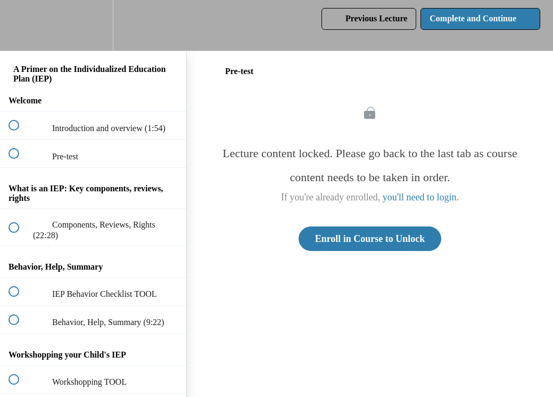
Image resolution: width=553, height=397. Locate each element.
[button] (19, 25)
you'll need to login (420, 197)
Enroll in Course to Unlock (370, 238)
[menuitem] (93, 25)
